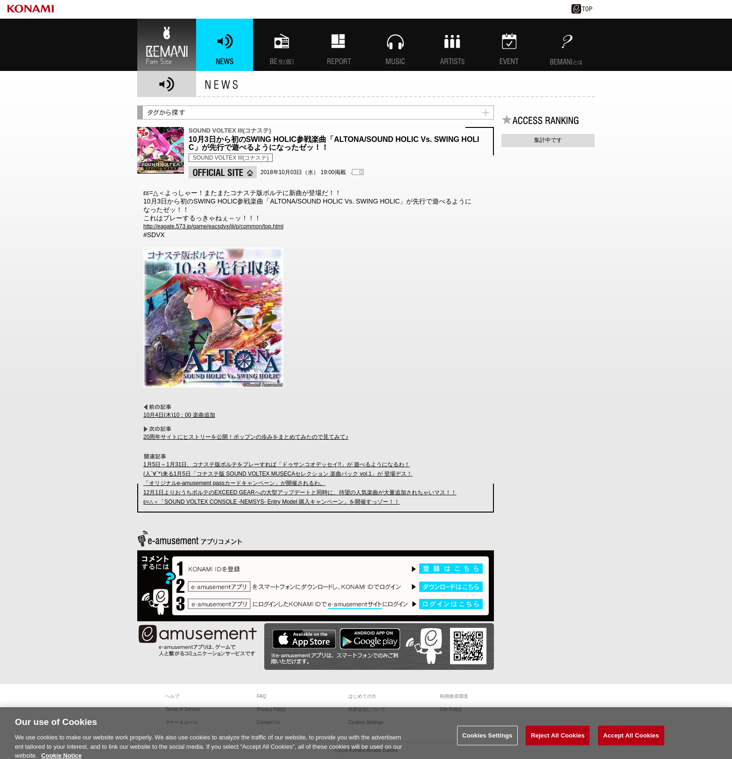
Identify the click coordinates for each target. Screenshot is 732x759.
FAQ (261, 696)
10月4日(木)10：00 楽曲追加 (179, 415)
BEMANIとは (566, 45)
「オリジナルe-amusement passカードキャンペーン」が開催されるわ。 (234, 483)
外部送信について (367, 709)
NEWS (224, 45)
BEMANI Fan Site (166, 45)
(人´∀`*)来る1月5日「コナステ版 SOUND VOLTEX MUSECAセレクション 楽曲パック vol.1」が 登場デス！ (278, 474)
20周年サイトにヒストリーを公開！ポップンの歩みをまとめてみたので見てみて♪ (245, 437)
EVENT (509, 45)
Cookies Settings (487, 742)
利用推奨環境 (454, 696)
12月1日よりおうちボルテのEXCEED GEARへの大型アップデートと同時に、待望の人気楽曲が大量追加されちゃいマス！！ (300, 492)
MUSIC (395, 45)
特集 (338, 45)
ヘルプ (172, 696)
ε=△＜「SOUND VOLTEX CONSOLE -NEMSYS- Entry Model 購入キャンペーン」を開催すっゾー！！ (271, 502)
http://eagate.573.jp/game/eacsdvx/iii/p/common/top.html (213, 226)
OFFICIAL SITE (223, 172)
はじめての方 (362, 696)
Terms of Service (182, 709)
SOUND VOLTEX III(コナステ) (230, 158)
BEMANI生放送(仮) (281, 45)
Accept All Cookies (631, 742)
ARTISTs (452, 45)
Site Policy (451, 709)
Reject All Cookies (557, 742)
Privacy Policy (271, 709)
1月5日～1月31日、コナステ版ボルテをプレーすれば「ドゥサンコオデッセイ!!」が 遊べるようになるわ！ (276, 464)
